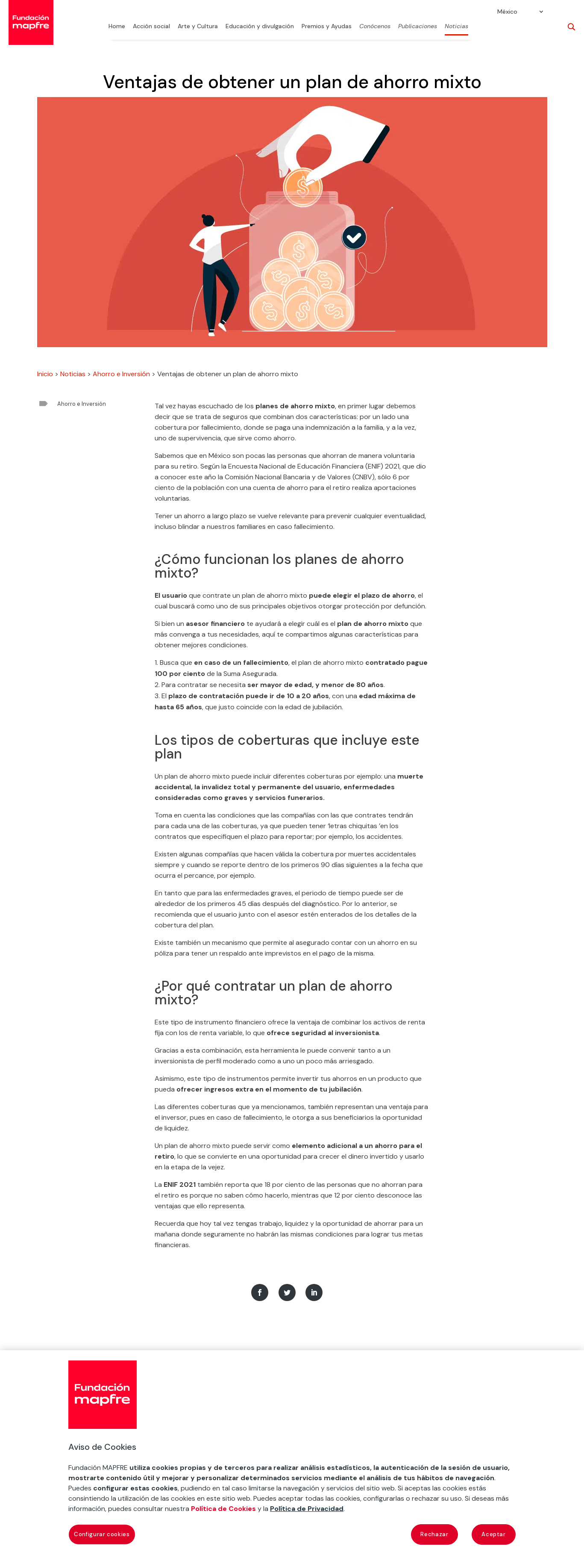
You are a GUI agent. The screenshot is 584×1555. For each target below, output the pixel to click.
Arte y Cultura (198, 26)
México (507, 12)
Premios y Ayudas (327, 26)
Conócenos (374, 26)
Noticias (456, 26)
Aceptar (493, 1534)
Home (117, 26)
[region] (292, 1452)
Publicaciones (417, 26)
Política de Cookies (223, 1508)
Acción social (151, 26)
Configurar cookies (102, 1534)
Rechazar (434, 1534)
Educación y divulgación (260, 26)
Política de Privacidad (306, 1508)
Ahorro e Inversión (121, 373)
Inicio (45, 373)
